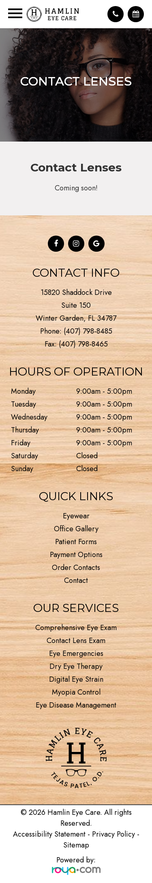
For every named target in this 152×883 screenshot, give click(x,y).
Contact (76, 580)
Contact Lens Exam (76, 640)
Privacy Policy (113, 834)
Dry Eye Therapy (76, 666)
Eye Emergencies (76, 653)
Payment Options (76, 554)
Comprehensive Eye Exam (76, 627)
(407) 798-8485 (88, 331)
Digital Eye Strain (76, 679)
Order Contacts (76, 567)
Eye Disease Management (76, 705)
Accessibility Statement (49, 834)
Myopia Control (76, 692)
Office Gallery (76, 529)
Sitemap (76, 845)
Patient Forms (76, 541)
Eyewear (76, 516)
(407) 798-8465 (83, 344)
